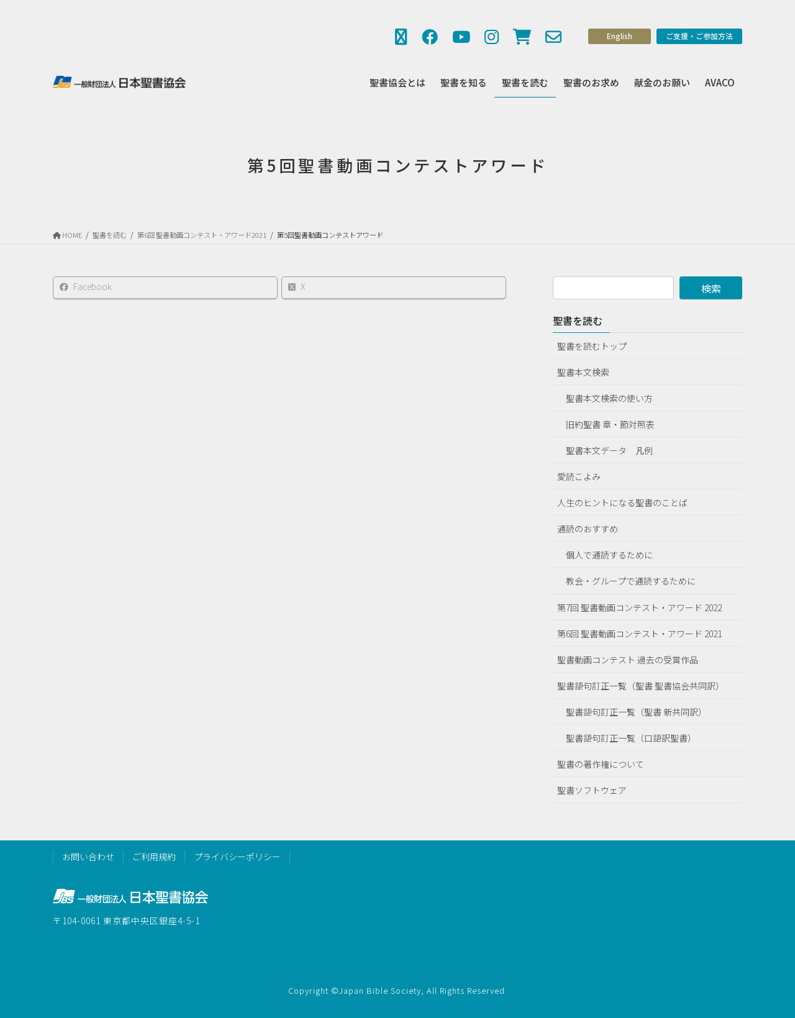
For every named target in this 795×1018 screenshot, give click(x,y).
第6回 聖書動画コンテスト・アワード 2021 (639, 633)
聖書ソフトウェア (592, 790)
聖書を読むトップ (592, 346)
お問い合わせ (88, 856)
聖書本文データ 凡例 (609, 450)
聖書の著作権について (600, 764)
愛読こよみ (579, 476)
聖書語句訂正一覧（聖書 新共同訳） (636, 712)
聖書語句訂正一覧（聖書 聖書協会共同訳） (640, 685)
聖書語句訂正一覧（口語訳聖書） (631, 738)
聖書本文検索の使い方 (609, 398)
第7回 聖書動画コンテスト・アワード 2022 (639, 607)
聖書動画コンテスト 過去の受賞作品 (627, 659)
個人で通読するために (609, 554)
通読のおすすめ (587, 528)
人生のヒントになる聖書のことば (622, 502)
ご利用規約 (154, 856)
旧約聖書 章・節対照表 (610, 424)
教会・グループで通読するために (631, 581)
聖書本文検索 (583, 372)
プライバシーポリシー (237, 856)
